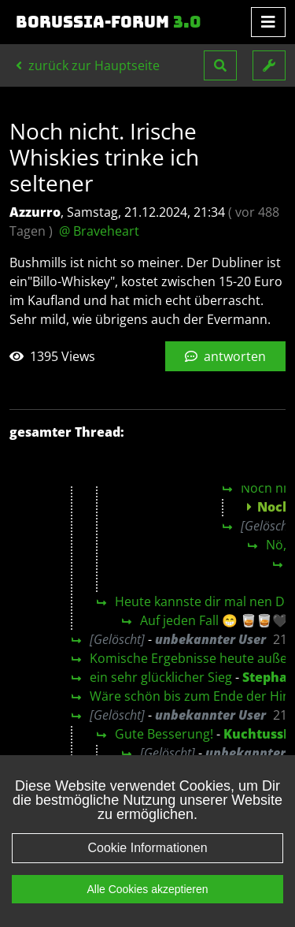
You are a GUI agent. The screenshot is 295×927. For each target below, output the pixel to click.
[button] (220, 65)
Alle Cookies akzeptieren (147, 889)
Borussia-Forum (108, 22)
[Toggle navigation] (268, 22)
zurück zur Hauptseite (88, 65)
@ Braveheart (99, 231)
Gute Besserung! (164, 734)
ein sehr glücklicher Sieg (161, 677)
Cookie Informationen (147, 847)
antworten (225, 356)
